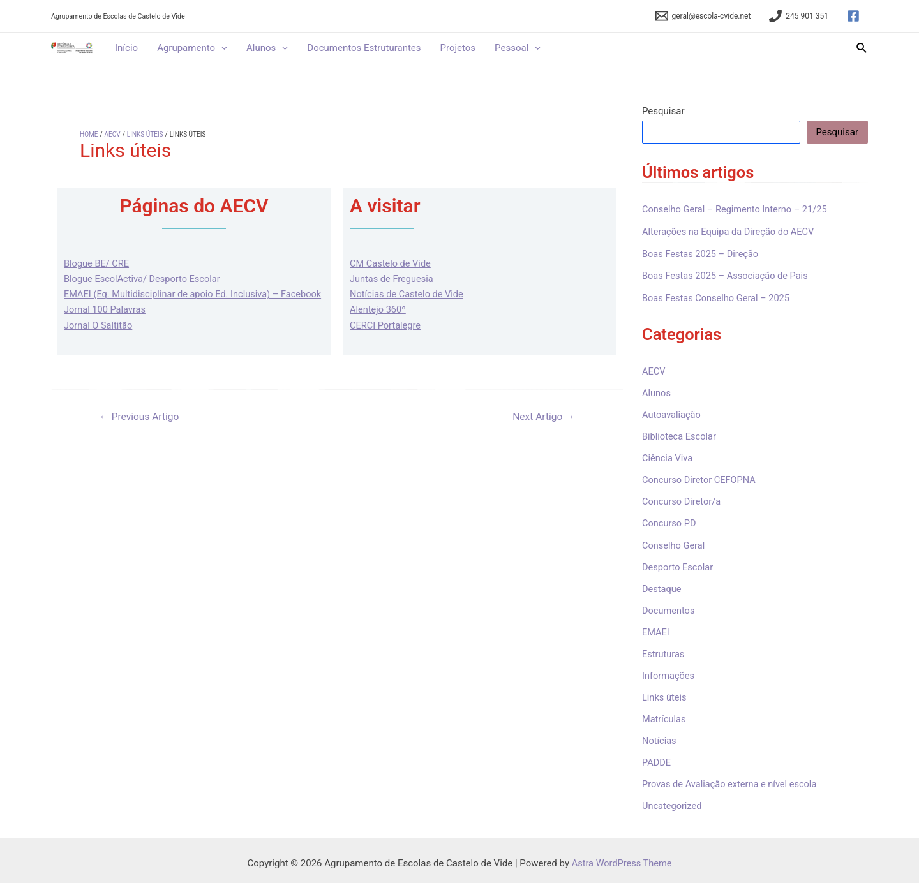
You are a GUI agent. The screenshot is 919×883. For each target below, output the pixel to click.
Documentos (669, 607)
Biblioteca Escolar (680, 435)
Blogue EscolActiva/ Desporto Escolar (144, 279)
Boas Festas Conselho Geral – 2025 (718, 297)
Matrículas (664, 714)
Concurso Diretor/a (682, 499)
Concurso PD (670, 521)
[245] (799, 16)
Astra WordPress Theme (621, 857)
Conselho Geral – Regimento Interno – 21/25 (737, 209)
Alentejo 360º (379, 309)
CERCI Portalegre (386, 324)
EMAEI (656, 628)
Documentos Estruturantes (364, 48)
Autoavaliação (672, 413)
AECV (654, 370)
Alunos (267, 47)
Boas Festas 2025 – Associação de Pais (727, 275)
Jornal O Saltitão (99, 340)
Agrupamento (192, 47)
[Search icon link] (862, 48)
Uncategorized (672, 800)
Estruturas (663, 650)
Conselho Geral (674, 542)
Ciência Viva (668, 456)
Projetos (458, 48)
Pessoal (518, 47)
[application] (221, 47)
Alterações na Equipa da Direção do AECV (730, 231)
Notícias (659, 736)
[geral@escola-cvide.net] (703, 16)
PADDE (656, 758)
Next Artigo (542, 431)
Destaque (662, 585)
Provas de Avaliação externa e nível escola (732, 779)
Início (126, 48)
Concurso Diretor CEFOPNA (700, 478)
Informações (669, 672)
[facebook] (855, 16)
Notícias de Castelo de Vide (408, 294)
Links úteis (665, 693)
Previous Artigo (141, 431)
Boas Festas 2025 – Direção (702, 253)
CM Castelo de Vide (391, 263)
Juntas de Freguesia (393, 279)
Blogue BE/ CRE (97, 263)
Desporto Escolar (678, 564)
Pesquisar (663, 111)
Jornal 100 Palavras (106, 324)
